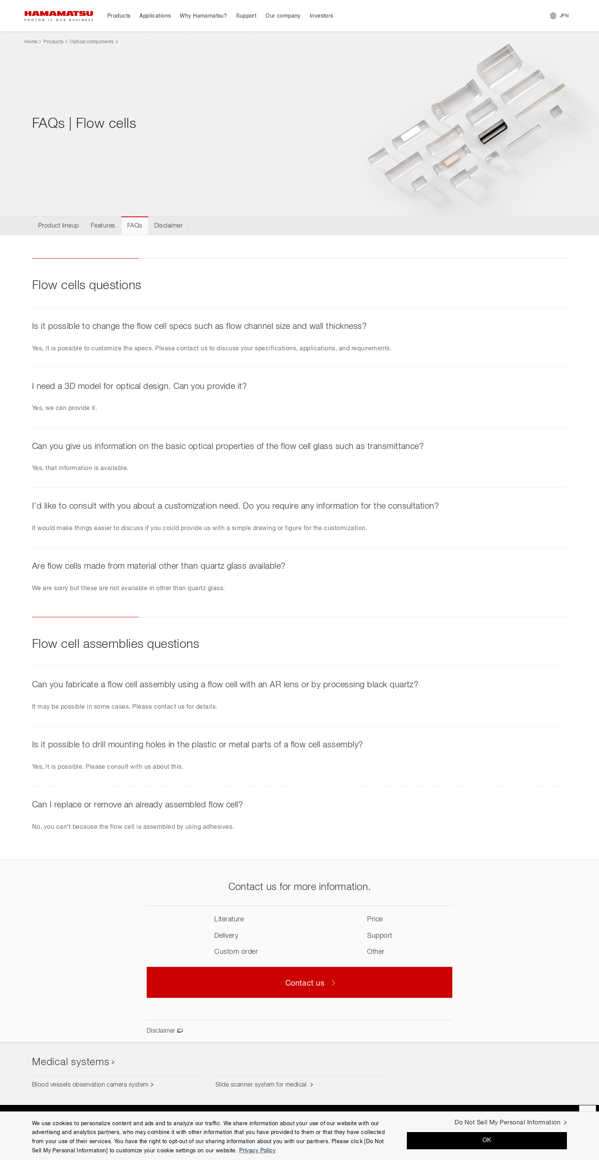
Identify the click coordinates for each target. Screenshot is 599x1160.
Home (30, 42)
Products (53, 42)
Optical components (91, 42)
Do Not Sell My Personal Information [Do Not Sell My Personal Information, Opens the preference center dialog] (507, 1123)
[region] (299, 1135)
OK (487, 1140)
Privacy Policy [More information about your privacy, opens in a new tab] (257, 1150)
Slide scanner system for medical (261, 1085)
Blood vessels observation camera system (90, 1085)
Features (103, 226)
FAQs (134, 226)
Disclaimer (168, 226)
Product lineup (58, 226)
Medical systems (71, 1062)
